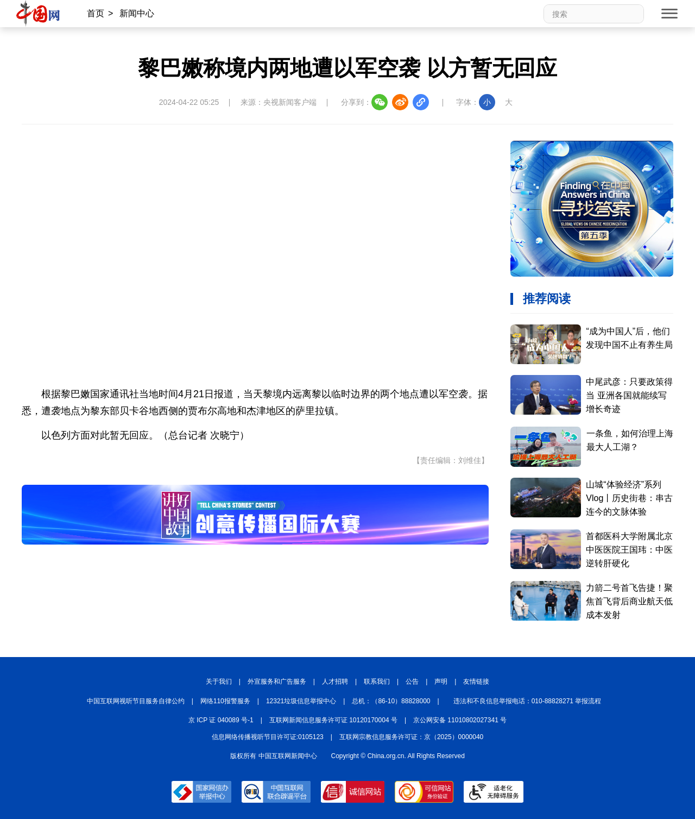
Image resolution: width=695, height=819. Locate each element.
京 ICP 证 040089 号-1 (221, 720)
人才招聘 (335, 681)
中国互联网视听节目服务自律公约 (136, 701)
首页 (95, 13)
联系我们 (377, 681)
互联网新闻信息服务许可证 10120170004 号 (333, 720)
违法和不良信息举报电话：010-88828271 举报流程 (527, 701)
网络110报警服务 (225, 701)
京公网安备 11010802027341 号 (460, 720)
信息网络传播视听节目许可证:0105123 (268, 737)
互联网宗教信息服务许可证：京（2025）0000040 (411, 737)
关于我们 (219, 681)
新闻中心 (136, 13)
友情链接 (476, 681)
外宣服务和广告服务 (277, 681)
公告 (412, 681)
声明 (440, 681)
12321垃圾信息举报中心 (301, 701)
